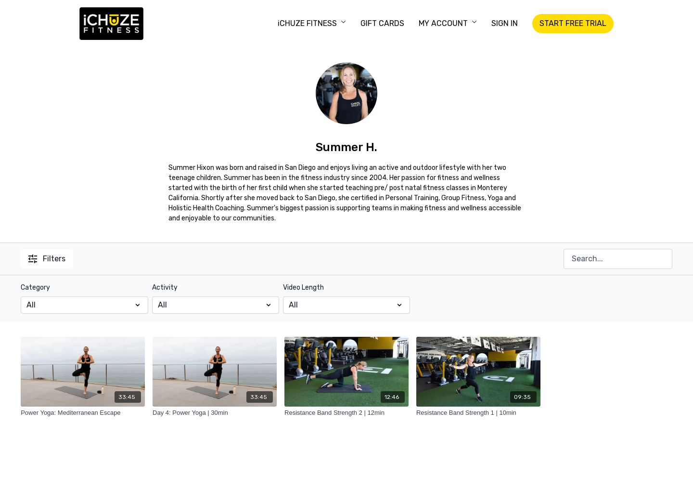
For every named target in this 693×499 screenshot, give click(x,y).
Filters (46, 258)
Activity (165, 287)
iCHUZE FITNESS (312, 23)
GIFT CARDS (382, 23)
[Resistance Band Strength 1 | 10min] (478, 413)
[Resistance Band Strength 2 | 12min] (346, 413)
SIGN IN (504, 23)
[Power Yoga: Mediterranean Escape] (83, 413)
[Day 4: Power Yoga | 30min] (215, 413)
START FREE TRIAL (572, 23)
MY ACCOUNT (448, 23)
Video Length (303, 287)
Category (35, 287)
